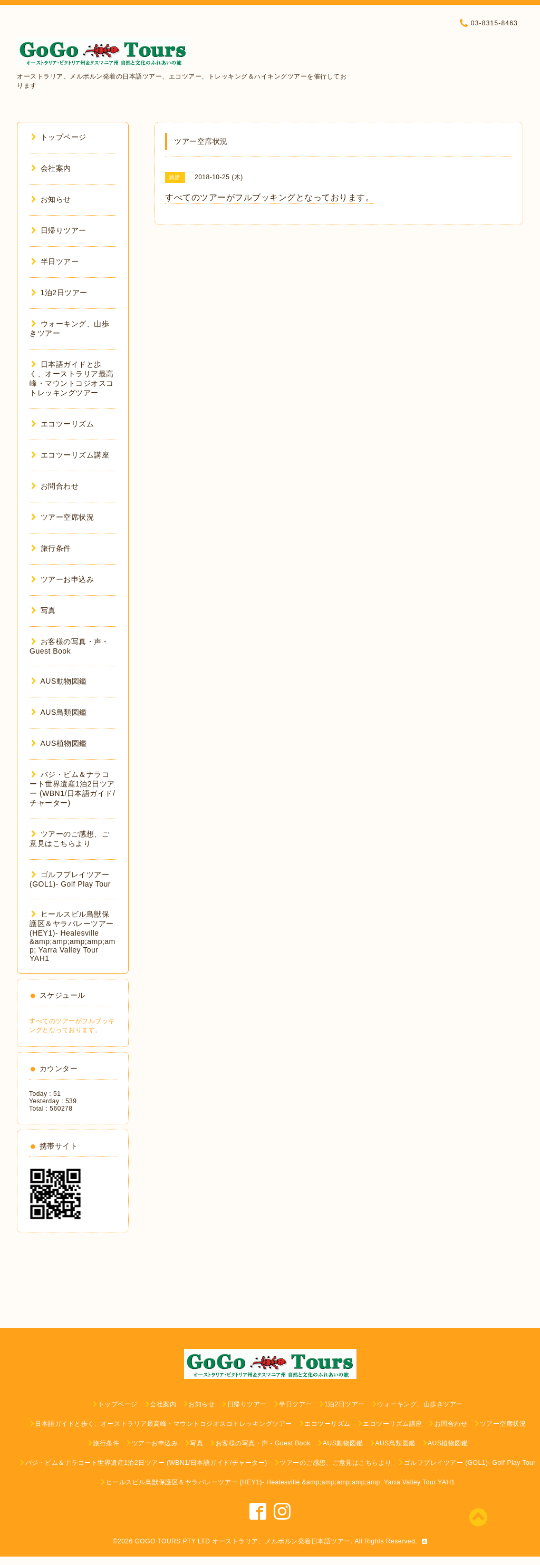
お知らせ (51, 199)
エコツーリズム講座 (70, 455)
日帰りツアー (58, 230)
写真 (43, 610)
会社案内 (51, 168)
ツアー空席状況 (62, 517)
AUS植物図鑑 (59, 743)
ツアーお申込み (62, 579)
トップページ (58, 137)
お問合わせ (55, 486)
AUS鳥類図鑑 (59, 712)
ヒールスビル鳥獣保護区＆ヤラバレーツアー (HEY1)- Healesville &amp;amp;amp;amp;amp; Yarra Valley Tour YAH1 (72, 936)
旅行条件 (51, 548)
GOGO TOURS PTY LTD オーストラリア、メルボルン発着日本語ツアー (243, 1541)
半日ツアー (55, 261)
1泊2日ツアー (59, 292)
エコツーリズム (62, 424)
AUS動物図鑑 (59, 681)
